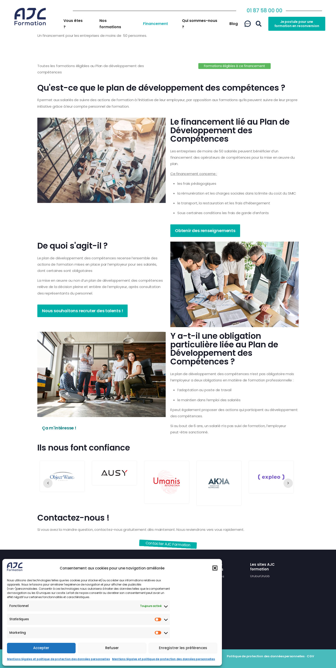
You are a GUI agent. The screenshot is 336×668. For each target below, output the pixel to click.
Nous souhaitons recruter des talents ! (82, 311)
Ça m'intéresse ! (59, 428)
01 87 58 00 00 (264, 10)
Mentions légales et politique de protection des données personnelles (58, 659)
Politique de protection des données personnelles (265, 656)
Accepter (41, 647)
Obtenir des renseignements (205, 230)
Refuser (112, 647)
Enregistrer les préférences (183, 647)
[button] (215, 568)
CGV (310, 656)
